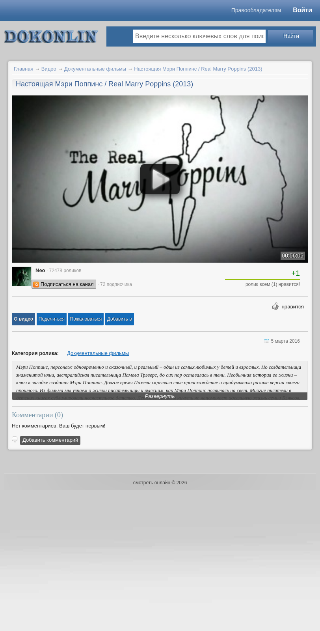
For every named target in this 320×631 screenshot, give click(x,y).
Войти (302, 10)
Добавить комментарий (50, 440)
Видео (48, 69)
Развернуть (160, 396)
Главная (23, 69)
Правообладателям (256, 10)
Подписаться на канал (67, 284)
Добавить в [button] (119, 319)
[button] (23, 319)
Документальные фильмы (95, 69)
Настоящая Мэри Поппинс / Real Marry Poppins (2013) (198, 69)
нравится (292, 307)
